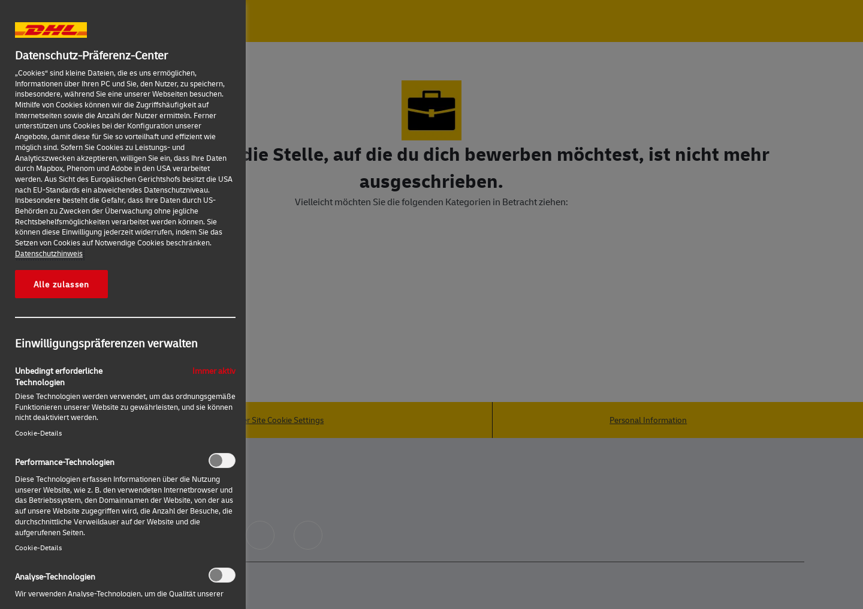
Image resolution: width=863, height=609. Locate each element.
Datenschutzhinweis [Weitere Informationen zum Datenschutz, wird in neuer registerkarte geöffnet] (49, 253)
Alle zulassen (61, 284)
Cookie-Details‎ (38, 433)
